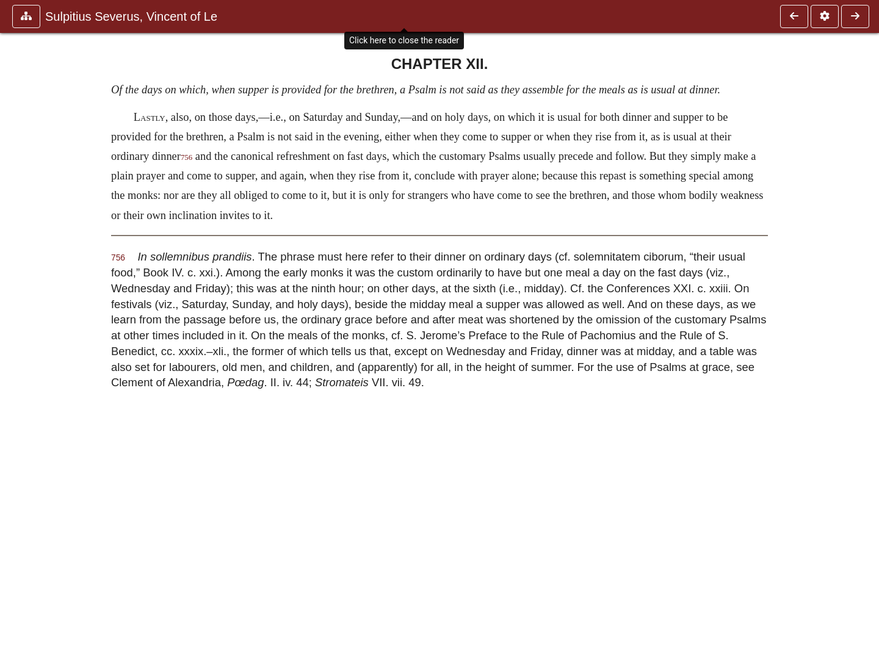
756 (186, 157)
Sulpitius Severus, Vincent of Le (131, 16)
